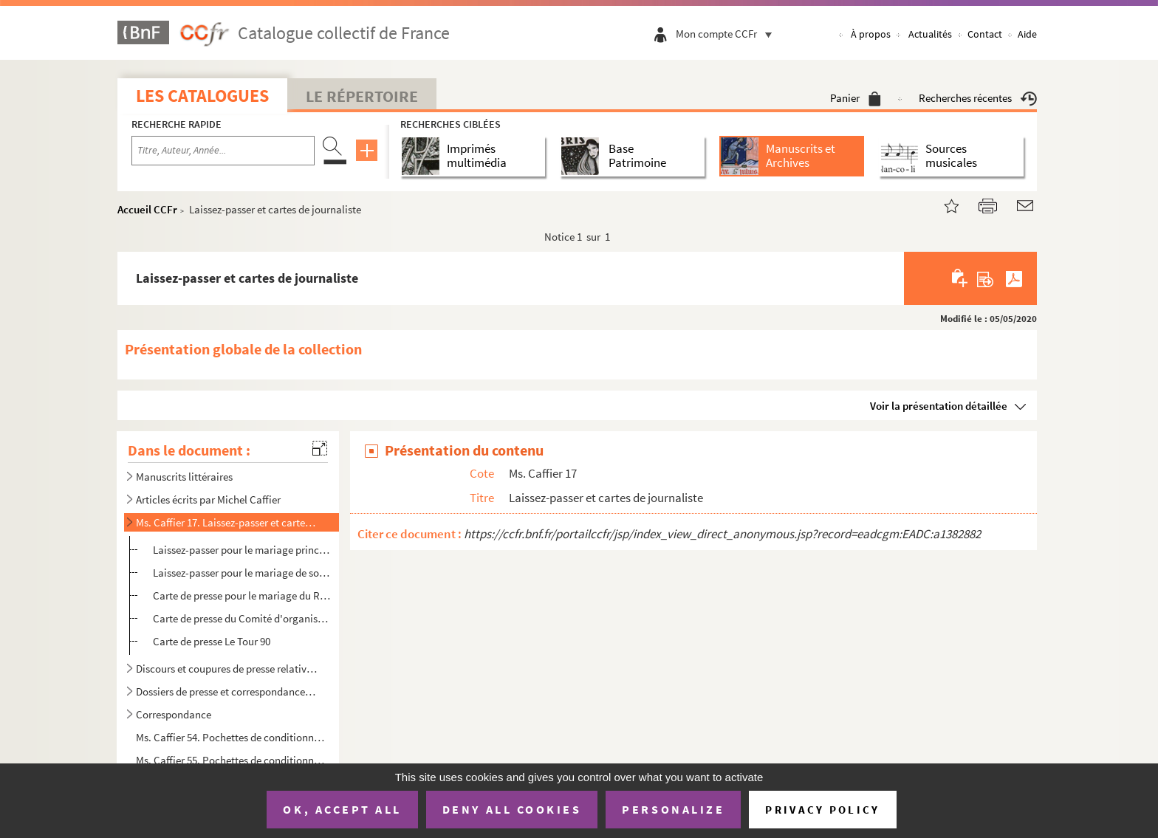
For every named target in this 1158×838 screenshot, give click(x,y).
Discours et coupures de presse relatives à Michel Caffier (227, 669)
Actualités (930, 34)
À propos (871, 34)
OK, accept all (342, 809)
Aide (1027, 34)
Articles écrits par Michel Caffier (208, 499)
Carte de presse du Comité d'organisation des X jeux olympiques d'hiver (242, 618)
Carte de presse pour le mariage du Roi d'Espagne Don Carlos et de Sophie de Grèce (242, 595)
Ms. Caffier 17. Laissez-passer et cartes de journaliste (227, 522)
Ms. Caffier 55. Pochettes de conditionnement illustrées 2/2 (232, 760)
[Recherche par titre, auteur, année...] (223, 150)
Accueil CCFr (147, 209)
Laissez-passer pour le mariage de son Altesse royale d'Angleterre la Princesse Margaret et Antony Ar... (242, 573)
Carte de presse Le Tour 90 (211, 641)
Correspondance (173, 714)
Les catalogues (202, 95)
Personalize (673, 809)
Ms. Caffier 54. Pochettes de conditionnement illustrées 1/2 (232, 737)
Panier (855, 98)
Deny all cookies (511, 809)
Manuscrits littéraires (184, 477)
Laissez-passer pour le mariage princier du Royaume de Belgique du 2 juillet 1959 (242, 550)
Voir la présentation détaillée (938, 406)
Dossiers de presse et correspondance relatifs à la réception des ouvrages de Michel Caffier (227, 691)
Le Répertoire (362, 96)
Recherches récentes (978, 98)
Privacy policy (822, 810)
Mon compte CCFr (727, 33)
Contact (984, 34)
